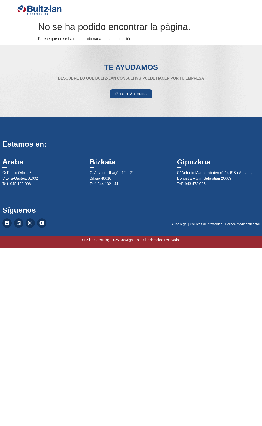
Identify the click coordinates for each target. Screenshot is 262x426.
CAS (245, 8)
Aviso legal (179, 224)
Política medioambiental (242, 224)
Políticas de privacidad (206, 224)
